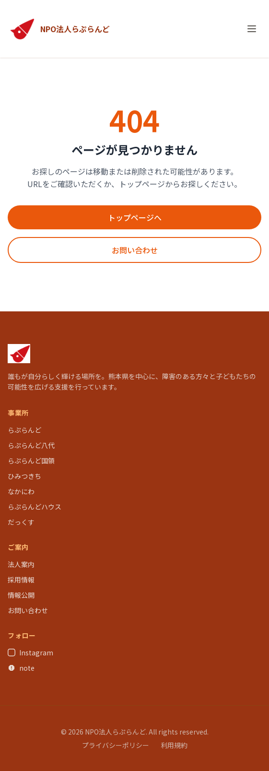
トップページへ (135, 217)
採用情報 (21, 579)
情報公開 (21, 595)
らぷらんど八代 (31, 445)
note (21, 668)
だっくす (21, 522)
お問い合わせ (135, 250)
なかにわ (21, 491)
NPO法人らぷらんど (75, 29)
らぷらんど (24, 430)
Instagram (30, 652)
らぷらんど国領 (31, 460)
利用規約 (174, 745)
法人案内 (21, 564)
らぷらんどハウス (34, 506)
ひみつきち (24, 476)
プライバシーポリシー (115, 745)
